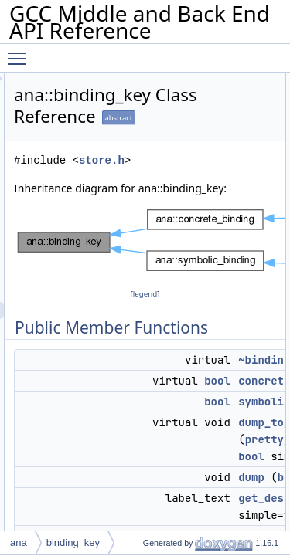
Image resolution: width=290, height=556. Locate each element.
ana (18, 542)
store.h (189, 160)
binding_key (73, 542)
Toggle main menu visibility (21, 51)
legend (188, 311)
